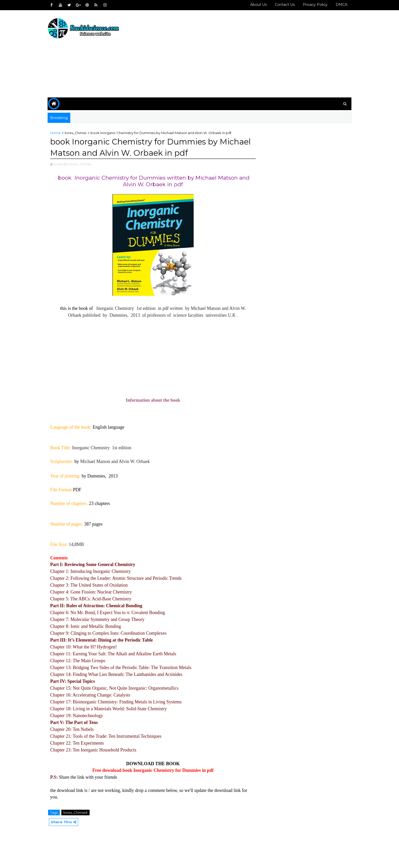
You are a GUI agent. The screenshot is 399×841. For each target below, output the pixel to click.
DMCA (338, 4)
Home (58, 133)
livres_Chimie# (78, 812)
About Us (255, 4)
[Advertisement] (255, 54)
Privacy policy (312, 4)
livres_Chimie (79, 133)
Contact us (282, 4)
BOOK (172, 763)
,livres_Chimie (83, 164)
